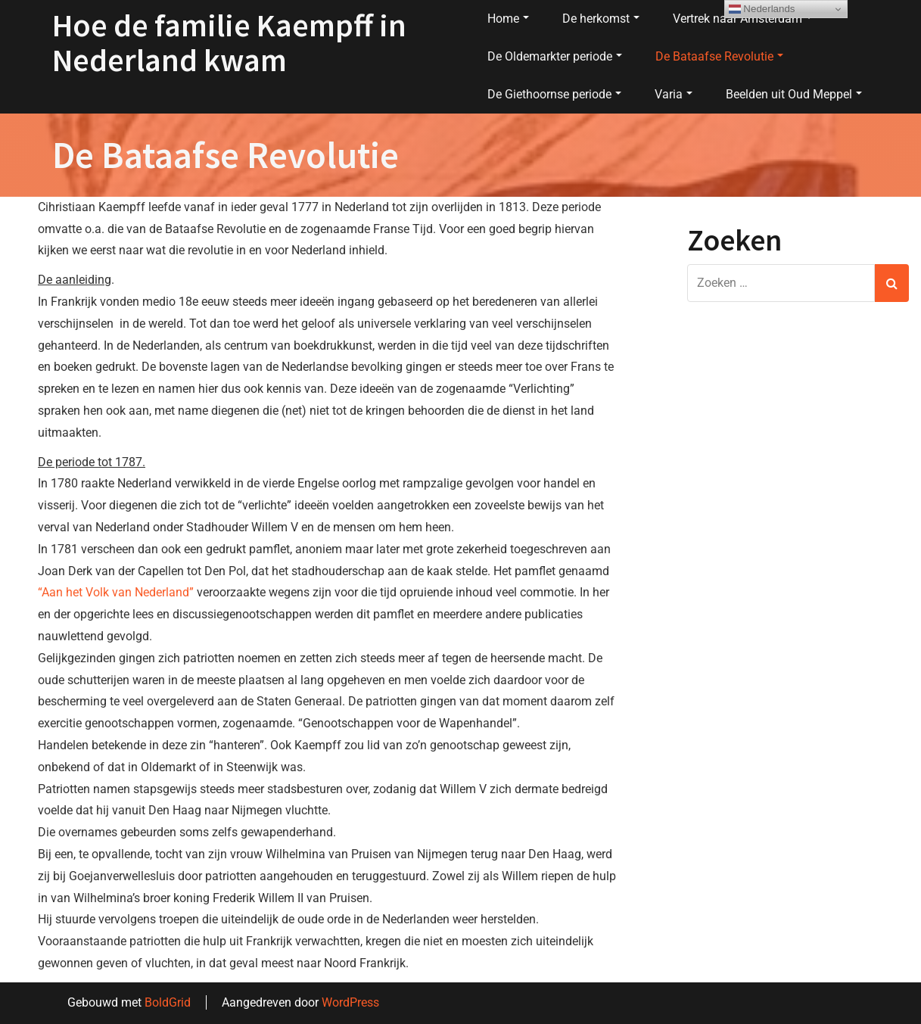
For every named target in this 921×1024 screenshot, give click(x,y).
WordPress (350, 1002)
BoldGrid (168, 1002)
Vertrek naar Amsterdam (742, 18)
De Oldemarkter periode (554, 56)
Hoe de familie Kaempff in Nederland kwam (229, 42)
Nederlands (762, 9)
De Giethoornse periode (554, 94)
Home (508, 18)
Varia (673, 94)
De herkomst (600, 18)
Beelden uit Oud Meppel (794, 94)
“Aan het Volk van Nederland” (116, 592)
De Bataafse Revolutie (719, 56)
